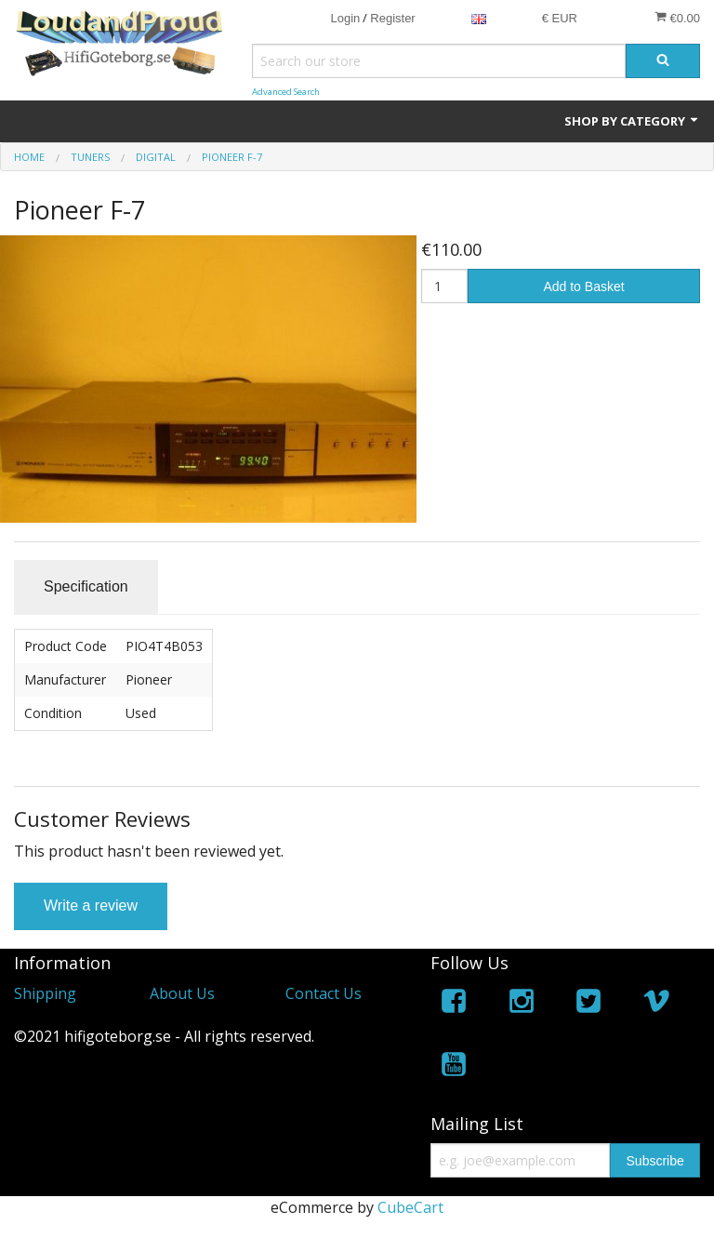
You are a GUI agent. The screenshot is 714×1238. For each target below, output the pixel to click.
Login (345, 18)
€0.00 (677, 17)
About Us (182, 993)
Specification (86, 586)
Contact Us (323, 993)
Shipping (45, 993)
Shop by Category (632, 121)
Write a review (91, 905)
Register (392, 18)
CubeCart (410, 1207)
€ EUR (559, 18)
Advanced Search (286, 92)
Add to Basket (583, 286)
